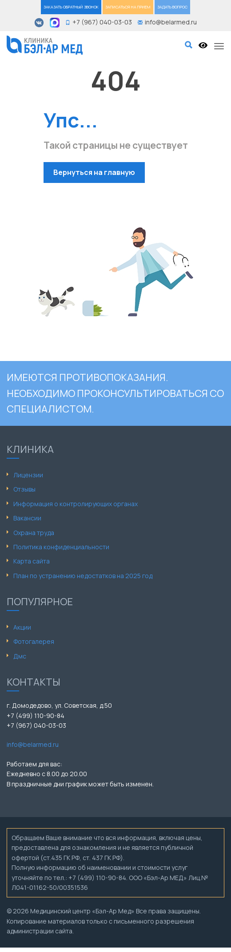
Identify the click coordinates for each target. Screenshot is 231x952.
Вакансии (27, 518)
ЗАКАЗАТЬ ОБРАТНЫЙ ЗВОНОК (71, 7)
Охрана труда (33, 532)
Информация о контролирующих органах (75, 504)
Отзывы (24, 489)
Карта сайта (31, 561)
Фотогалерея (33, 641)
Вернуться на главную (94, 172)
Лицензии (28, 475)
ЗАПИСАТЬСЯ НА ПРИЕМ (128, 7)
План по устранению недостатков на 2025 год (82, 575)
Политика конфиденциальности (61, 547)
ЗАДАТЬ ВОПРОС (172, 7)
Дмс (19, 656)
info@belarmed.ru (33, 744)
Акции (22, 627)
